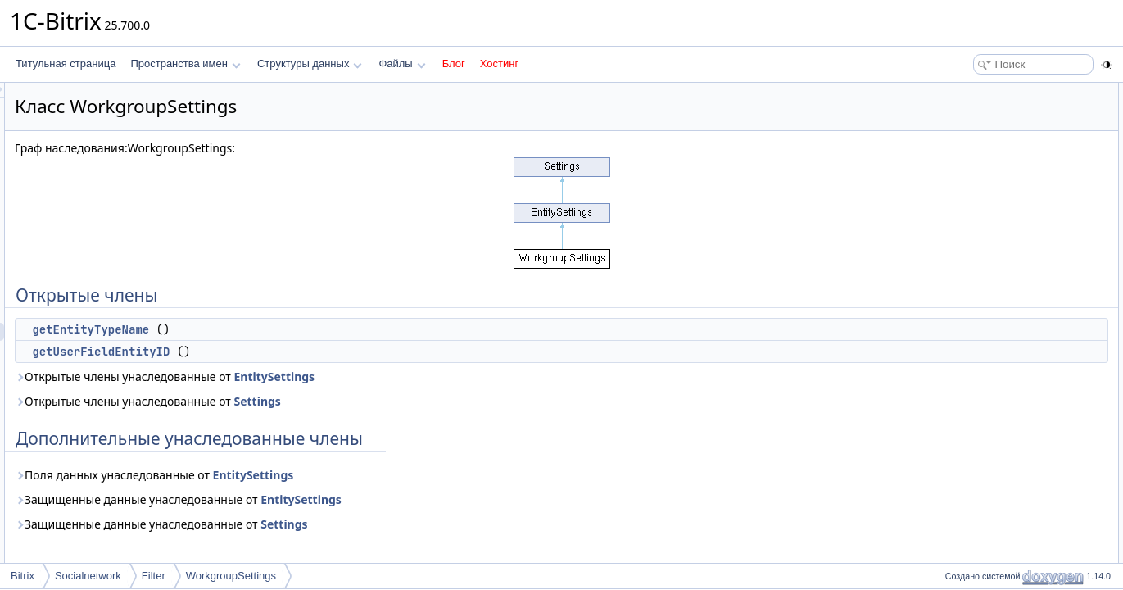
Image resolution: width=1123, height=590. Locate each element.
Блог (453, 63)
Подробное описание (988, 164)
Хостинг (499, 63)
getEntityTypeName (295, 329)
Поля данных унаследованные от (359, 475)
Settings (461, 401)
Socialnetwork (88, 576)
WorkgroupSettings (231, 576)
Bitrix (22, 576)
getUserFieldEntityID (305, 351)
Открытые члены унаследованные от (369, 376)
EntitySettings (478, 376)
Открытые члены (979, 92)
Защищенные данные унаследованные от (383, 499)
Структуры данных (309, 63)
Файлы (401, 63)
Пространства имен (185, 63)
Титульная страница (65, 63)
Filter (153, 576)
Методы (958, 182)
